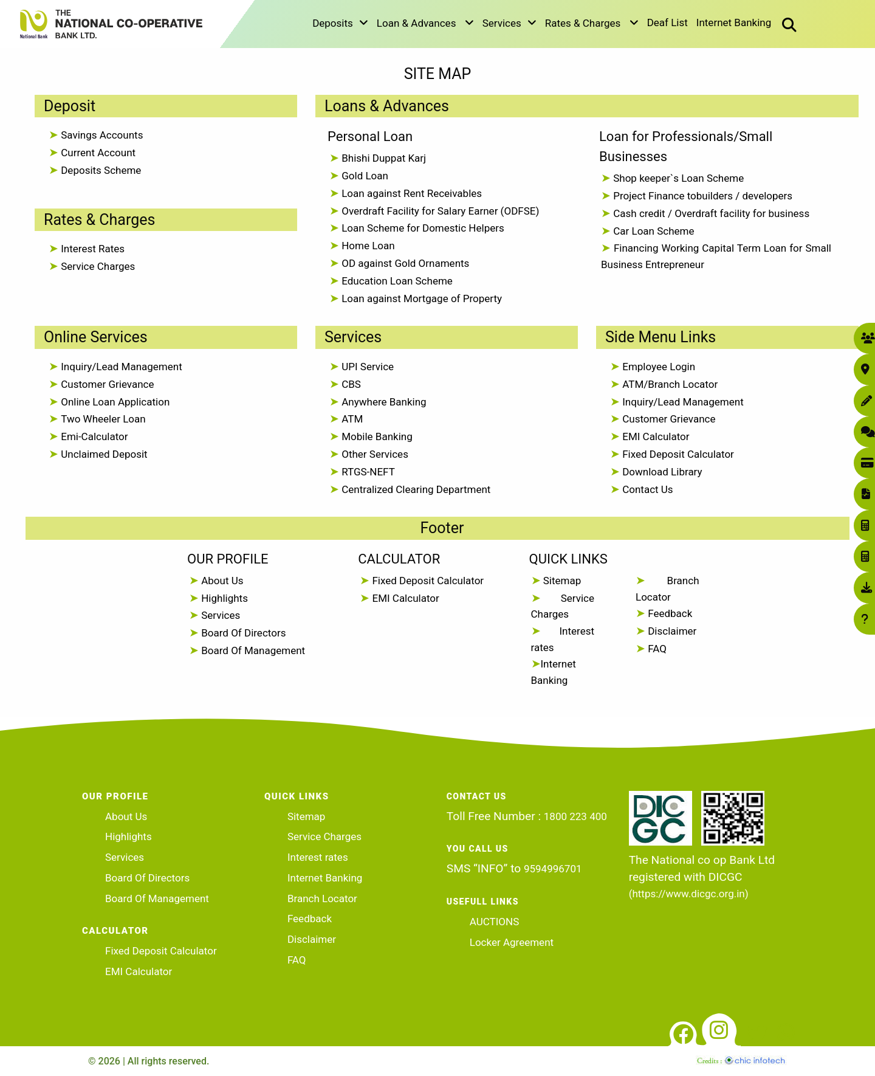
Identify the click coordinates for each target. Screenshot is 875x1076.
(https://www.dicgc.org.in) (689, 894)
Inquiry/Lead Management (120, 366)
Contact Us (646, 489)
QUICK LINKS (568, 559)
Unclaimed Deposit (103, 454)
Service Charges (96, 266)
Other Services (373, 454)
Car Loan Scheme (653, 231)
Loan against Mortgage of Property (420, 298)
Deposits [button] (340, 23)
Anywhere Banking (383, 402)
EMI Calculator (655, 436)
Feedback (668, 613)
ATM (351, 419)
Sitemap (561, 580)
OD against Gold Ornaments (404, 263)
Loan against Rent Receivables (410, 193)
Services (353, 337)
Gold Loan (363, 176)
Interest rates (317, 857)
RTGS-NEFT (367, 472)
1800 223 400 (575, 816)
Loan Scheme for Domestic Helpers (421, 228)
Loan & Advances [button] (425, 23)
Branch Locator (322, 898)
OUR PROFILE (227, 559)
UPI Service (366, 366)
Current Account (97, 153)
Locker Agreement (512, 942)
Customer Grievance (106, 384)
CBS (350, 384)
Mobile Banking (376, 436)
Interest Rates (91, 249)
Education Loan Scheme (396, 281)
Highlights (223, 598)
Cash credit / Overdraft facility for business (710, 213)
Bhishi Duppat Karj (382, 158)
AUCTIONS (494, 922)
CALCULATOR (399, 559)
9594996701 (553, 869)
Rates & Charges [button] (592, 23)
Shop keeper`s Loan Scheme (677, 178)
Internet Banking (733, 22)
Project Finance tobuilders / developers (701, 196)
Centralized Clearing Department (414, 489)
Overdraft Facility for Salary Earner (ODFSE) (439, 211)
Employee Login (657, 366)
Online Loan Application (114, 402)
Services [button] (509, 23)
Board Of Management (252, 650)
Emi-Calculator (93, 436)
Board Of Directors (242, 633)
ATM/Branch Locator (669, 384)
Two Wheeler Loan (102, 419)
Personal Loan (370, 136)
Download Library (661, 472)
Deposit (69, 106)
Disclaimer (670, 631)
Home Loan (367, 246)
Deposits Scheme (99, 170)
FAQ (656, 649)
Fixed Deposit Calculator (677, 454)
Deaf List (667, 22)
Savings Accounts (100, 135)
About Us (221, 580)
